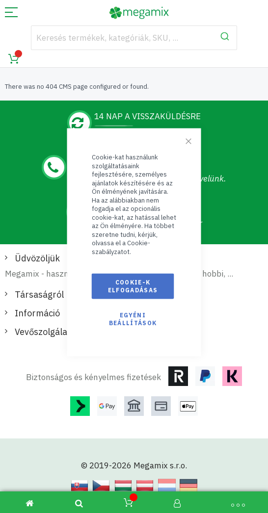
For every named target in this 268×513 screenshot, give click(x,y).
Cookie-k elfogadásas (133, 285)
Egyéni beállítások (133, 318)
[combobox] (134, 38)
